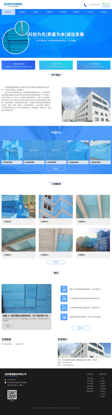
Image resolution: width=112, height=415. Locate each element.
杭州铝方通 (19, 350)
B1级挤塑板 (90, 383)
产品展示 (35, 12)
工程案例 (49, 12)
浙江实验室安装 (7, 350)
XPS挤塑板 (62, 12)
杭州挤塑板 (90, 381)
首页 (102, 378)
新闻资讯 (76, 12)
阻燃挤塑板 (90, 388)
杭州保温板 (90, 378)
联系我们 (104, 12)
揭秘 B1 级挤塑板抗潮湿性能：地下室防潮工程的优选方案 (26, 322)
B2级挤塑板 (90, 386)
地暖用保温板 (90, 391)
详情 (7, 332)
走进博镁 (22, 12)
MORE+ (56, 169)
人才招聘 (90, 12)
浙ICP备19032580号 (74, 408)
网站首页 (8, 12)
